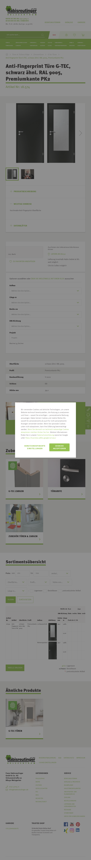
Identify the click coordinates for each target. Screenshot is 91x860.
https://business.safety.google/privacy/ (40, 438)
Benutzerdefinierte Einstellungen (34, 447)
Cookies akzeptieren (59, 447)
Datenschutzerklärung (45, 435)
